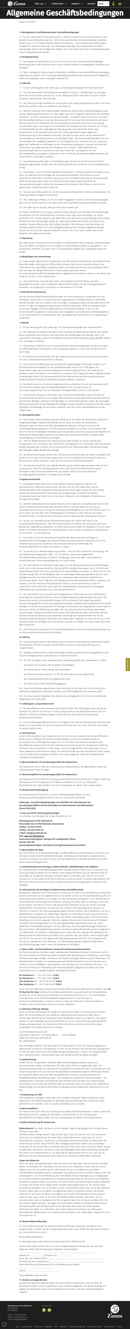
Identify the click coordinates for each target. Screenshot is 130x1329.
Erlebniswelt (57, 3)
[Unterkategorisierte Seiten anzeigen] (46, 3)
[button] (4, 1324)
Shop (101, 3)
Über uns (39, 3)
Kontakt (91, 3)
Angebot (75, 3)
